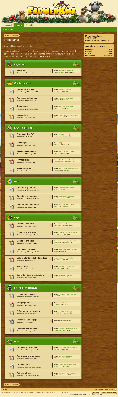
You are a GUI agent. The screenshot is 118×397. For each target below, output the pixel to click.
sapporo (56, 251)
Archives (18, 341)
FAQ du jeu (22, 143)
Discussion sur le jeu (26, 249)
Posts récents (8, 29)
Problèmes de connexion (66, 98)
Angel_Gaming (58, 225)
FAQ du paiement (25, 168)
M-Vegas (56, 91)
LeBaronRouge (58, 72)
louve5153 (57, 296)
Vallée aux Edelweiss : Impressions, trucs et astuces (74, 249)
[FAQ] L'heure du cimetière (67, 151)
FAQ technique (23, 160)
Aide (16, 181)
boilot (55, 189)
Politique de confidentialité (108, 392)
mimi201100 (57, 313)
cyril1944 (56, 375)
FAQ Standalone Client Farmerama (69, 160)
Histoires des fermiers (27, 328)
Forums (18, 25)
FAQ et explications (24, 128)
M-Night (56, 170)
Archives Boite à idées (27, 347)
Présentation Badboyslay (66, 311)
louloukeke (57, 259)
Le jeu (17, 217)
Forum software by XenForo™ (51, 392)
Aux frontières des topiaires (67, 187)
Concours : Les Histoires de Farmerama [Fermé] (73, 328)
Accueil (8, 25)
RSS (51, 71)
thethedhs (57, 242)
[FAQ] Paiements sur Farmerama (68, 168)
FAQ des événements (26, 151)
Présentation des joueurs (28, 311)
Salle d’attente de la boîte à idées (32, 258)
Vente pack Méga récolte (66, 106)
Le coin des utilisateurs (25, 288)
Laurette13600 (108, 55)
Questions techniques (27, 196)
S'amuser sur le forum (27, 232)
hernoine (56, 366)
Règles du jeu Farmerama (66, 70)
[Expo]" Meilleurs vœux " (66, 356)
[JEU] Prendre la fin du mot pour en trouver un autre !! (74, 232)
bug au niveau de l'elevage (67, 196)
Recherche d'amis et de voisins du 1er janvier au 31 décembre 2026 (79, 224)
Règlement (19, 64)
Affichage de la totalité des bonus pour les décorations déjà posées (78, 258)
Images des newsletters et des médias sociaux (72, 115)
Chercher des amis (25, 224)
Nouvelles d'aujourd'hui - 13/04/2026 (69, 241)
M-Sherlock (57, 268)
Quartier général (22, 83)
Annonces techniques (27, 98)
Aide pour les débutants (28, 205)
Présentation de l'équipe (27, 320)
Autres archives (24, 373)
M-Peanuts (57, 357)
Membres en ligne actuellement (93, 37)
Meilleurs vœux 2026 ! (65, 89)
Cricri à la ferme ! (64, 302)
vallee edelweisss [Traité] (66, 204)
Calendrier (30, 25)
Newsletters (22, 115)
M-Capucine (57, 136)
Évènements (22, 107)
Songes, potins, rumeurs (66, 275)
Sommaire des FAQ (25, 134)
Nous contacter (99, 389)
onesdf (56, 198)
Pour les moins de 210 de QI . (67, 294)
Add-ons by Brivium (87, 394)
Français (4, 389)
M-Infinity (56, 99)
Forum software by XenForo (18, 392)
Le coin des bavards (26, 294)
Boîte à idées (23, 266)
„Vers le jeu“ (44, 56)
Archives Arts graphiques (28, 356)
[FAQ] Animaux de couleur (66, 143)
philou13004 (57, 234)
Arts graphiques (24, 303)
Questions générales (26, 188)
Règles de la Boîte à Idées (66, 266)
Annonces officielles (26, 89)
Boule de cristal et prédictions (30, 275)
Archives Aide (23, 365)
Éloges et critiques (25, 241)
